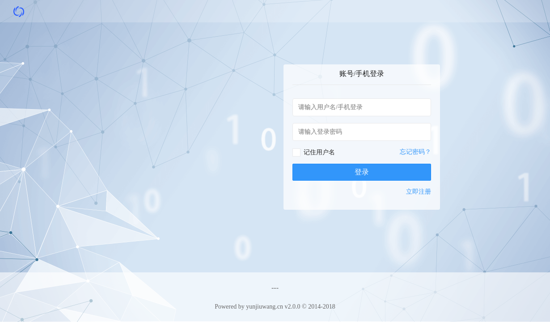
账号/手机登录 (361, 73)
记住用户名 (319, 152)
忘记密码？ (415, 151)
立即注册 (418, 191)
